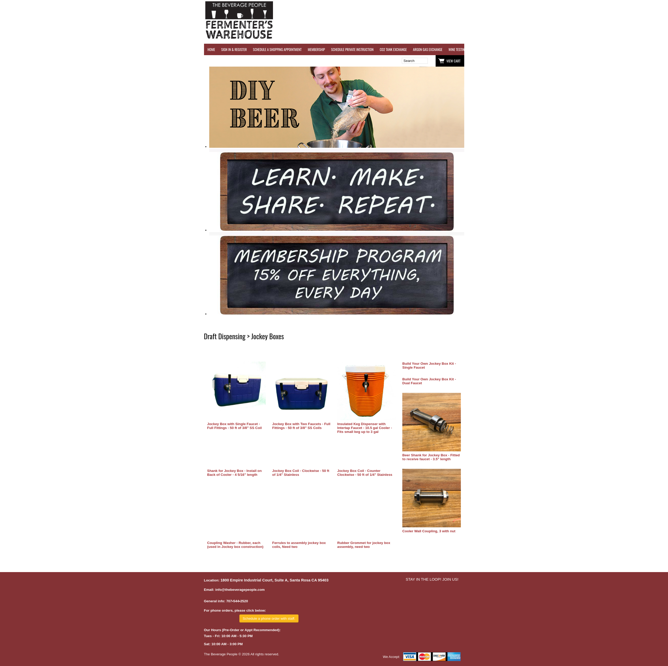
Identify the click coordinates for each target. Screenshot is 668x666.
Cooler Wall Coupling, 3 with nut (428, 531)
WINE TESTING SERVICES (464, 49)
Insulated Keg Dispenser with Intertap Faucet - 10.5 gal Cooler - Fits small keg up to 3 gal (364, 428)
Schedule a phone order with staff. (269, 618)
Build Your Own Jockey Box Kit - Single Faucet (429, 365)
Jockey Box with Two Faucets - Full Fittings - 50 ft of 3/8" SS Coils (301, 426)
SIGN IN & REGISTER (234, 49)
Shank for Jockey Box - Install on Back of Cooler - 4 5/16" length (234, 473)
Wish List (248, 60)
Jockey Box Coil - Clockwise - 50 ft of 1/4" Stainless (300, 473)
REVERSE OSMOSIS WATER (502, 49)
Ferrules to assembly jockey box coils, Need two (299, 545)
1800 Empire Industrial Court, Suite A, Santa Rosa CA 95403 (274, 580)
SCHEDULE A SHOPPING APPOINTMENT (277, 49)
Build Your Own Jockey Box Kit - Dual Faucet (429, 381)
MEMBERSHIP (316, 49)
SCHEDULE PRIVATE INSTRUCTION (352, 49)
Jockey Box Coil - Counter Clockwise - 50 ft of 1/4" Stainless (364, 473)
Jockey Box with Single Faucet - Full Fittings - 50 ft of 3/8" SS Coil (234, 426)
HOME (211, 49)
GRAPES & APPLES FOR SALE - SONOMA (598, 49)
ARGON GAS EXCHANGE (427, 49)
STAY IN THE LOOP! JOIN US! (432, 579)
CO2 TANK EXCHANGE (393, 49)
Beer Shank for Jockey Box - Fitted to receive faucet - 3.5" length (431, 457)
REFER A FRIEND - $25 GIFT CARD (546, 49)
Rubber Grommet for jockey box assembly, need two (363, 545)
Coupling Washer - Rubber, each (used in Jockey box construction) (235, 545)
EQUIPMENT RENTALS (642, 49)
